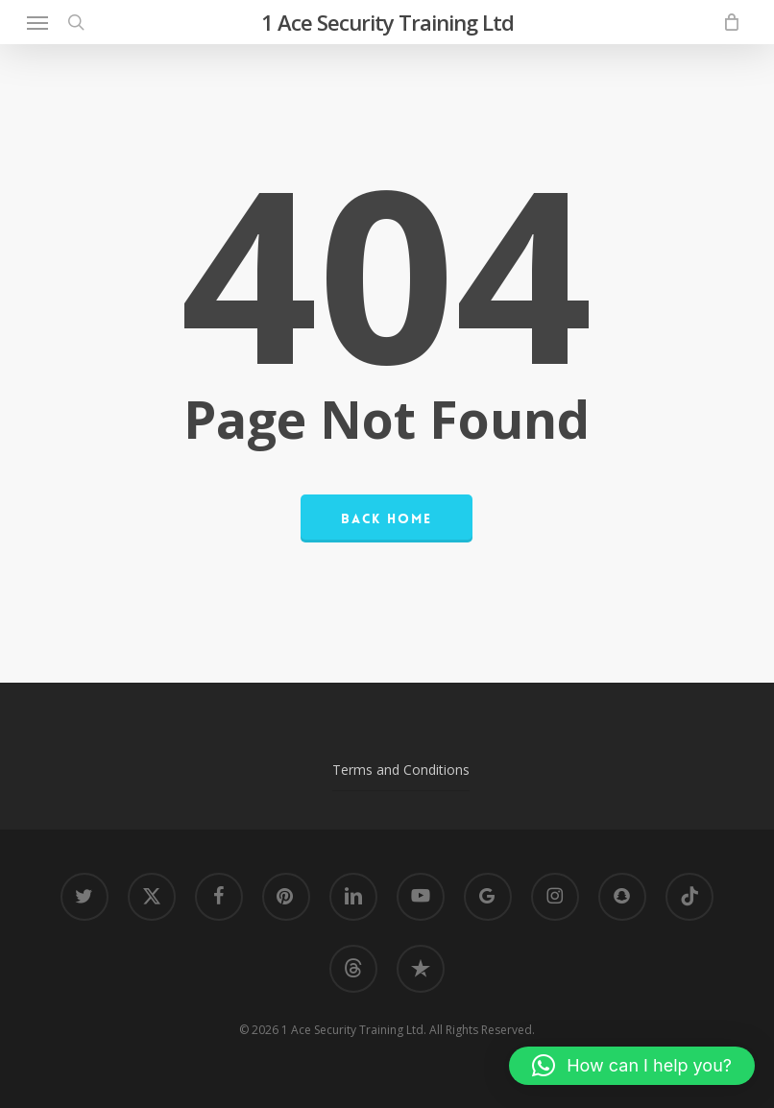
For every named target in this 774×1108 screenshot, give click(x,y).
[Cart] (726, 22)
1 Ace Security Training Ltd (387, 22)
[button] (37, 22)
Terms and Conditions (401, 769)
